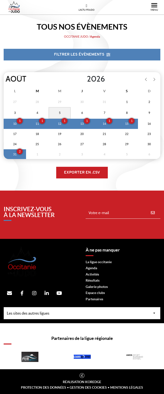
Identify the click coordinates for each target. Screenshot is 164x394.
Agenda (91, 268)
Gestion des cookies (88, 387)
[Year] (83, 79)
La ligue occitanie (99, 262)
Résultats (93, 280)
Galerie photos (97, 287)
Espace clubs (95, 293)
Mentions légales (126, 387)
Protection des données (43, 387)
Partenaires (94, 299)
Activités (92, 274)
